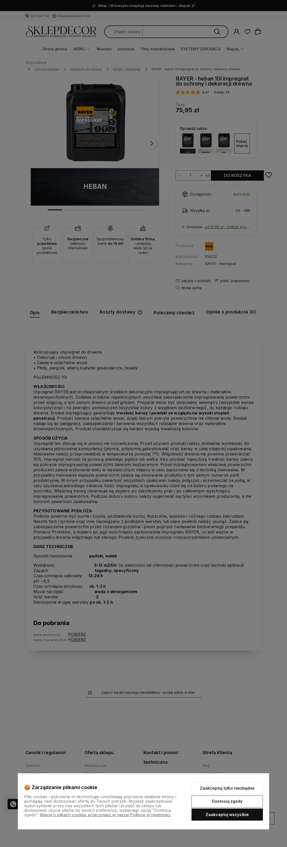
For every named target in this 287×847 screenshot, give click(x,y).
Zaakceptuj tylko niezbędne (227, 788)
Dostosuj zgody (227, 801)
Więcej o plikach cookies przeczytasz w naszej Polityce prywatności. (105, 814)
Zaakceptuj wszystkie (227, 814)
